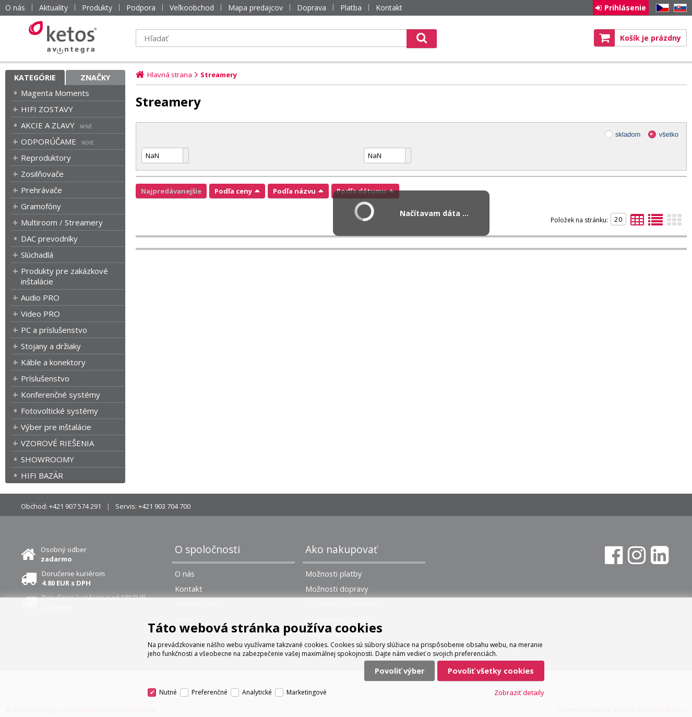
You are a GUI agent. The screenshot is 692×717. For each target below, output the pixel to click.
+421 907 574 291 (75, 506)
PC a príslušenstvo (54, 330)
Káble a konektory (53, 362)
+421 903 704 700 (164, 506)
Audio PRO (40, 297)
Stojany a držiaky (51, 346)
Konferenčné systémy (60, 394)
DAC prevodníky (49, 238)
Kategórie (35, 77)
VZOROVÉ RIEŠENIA (57, 443)
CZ (661, 8)
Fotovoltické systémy (59, 410)
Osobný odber (64, 554)
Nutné (168, 692)
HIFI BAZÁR (42, 475)
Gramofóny (41, 206)
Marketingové (307, 692)
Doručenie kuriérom (73, 578)
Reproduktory (46, 157)
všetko (668, 134)
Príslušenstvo (45, 378)
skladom (627, 134)
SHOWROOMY (47, 459)
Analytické (257, 692)
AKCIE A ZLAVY (48, 125)
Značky (95, 77)
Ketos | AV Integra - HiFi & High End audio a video (65, 37)
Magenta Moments (55, 93)
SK (678, 8)
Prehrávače (41, 190)
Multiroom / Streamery (62, 222)
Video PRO (40, 313)
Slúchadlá (37, 254)
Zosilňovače (42, 174)
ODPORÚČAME (48, 141)
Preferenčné (210, 692)
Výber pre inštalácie (56, 427)
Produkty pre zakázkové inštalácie (64, 276)
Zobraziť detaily (519, 692)
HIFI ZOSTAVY (47, 109)
